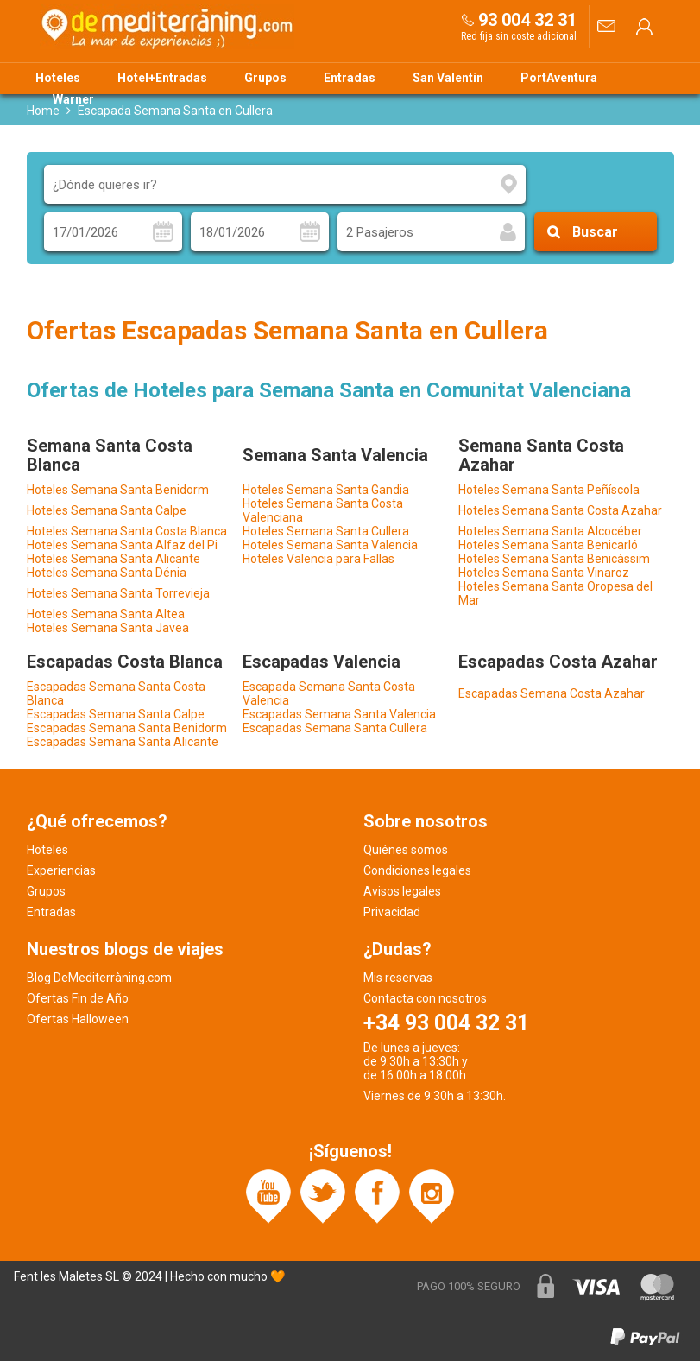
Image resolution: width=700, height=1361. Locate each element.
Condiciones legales (417, 870)
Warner (73, 99)
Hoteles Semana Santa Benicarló (548, 545)
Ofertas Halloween (78, 1019)
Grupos (265, 78)
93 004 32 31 (527, 20)
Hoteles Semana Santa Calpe (106, 510)
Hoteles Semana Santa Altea (106, 614)
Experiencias (61, 870)
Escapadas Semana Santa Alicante (122, 742)
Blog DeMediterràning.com (99, 977)
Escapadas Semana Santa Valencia (339, 714)
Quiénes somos (405, 850)
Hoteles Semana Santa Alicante (113, 559)
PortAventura (558, 78)
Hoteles (57, 78)
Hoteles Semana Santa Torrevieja (118, 593)
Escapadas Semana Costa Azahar (551, 693)
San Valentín (448, 78)
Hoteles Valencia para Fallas (318, 559)
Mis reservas (397, 977)
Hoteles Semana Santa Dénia (106, 572)
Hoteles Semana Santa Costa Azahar (560, 510)
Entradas (349, 78)
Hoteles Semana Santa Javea (108, 628)
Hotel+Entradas (162, 78)
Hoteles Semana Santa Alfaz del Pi (122, 545)
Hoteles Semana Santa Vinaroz (543, 572)
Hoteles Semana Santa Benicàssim (554, 559)
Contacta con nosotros (425, 998)
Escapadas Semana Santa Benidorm (127, 728)
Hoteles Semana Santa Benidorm (118, 490)
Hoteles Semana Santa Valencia (330, 545)
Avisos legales (402, 891)
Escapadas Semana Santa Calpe (116, 714)
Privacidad (391, 912)
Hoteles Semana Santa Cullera (326, 531)
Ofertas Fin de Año (78, 998)
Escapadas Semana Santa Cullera (335, 728)
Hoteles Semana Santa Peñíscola (549, 490)
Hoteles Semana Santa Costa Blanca (127, 531)
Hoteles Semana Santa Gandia (326, 490)
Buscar (595, 232)
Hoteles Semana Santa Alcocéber (550, 531)
